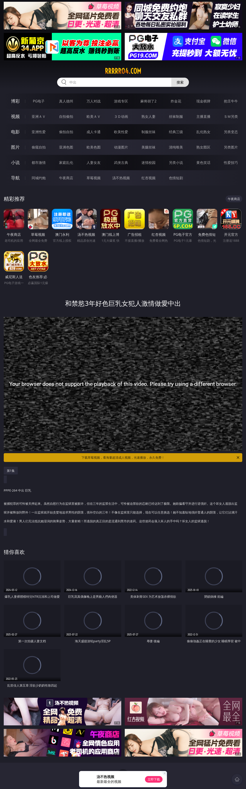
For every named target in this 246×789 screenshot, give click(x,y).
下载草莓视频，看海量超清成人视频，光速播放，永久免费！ (160, 457)
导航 (15, 178)
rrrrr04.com (123, 71)
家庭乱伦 (66, 162)
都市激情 (39, 162)
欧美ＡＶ (94, 116)
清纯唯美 (176, 147)
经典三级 (176, 131)
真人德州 (66, 101)
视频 (15, 116)
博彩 (15, 101)
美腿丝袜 (148, 147)
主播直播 (203, 116)
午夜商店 (66, 177)
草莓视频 (94, 177)
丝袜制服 (176, 116)
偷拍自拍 (66, 131)
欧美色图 (94, 147)
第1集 (11, 471)
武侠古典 (121, 162)
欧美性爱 (121, 131)
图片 (15, 147)
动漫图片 (121, 147)
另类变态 (231, 131)
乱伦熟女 (203, 131)
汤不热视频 (121, 177)
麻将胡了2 (148, 101)
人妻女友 (94, 162)
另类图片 (231, 147)
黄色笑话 (203, 162)
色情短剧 (176, 177)
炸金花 (176, 101)
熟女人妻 (148, 116)
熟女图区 (203, 147)
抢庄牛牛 (231, 101)
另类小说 (176, 162)
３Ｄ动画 (121, 116)
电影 (15, 132)
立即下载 (154, 779)
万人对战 (94, 101)
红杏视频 (148, 177)
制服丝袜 (148, 131)
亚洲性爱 (39, 131)
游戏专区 (121, 101)
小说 (15, 162)
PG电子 (39, 101)
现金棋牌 (203, 101)
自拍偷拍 (66, 116)
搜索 (180, 82)
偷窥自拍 (39, 147)
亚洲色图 (66, 147)
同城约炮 (39, 177)
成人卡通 (94, 131)
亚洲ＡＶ (39, 116)
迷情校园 (148, 162)
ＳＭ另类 (231, 116)
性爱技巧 (231, 162)
